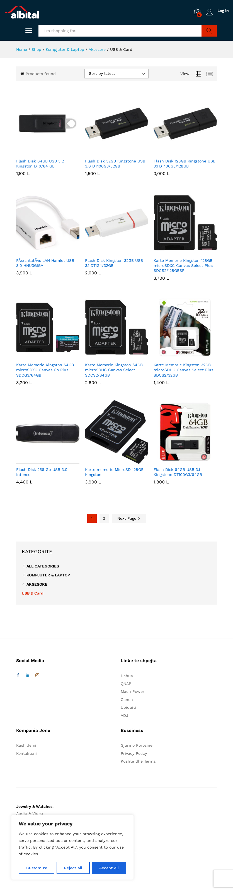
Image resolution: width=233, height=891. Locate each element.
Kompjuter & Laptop (48, 575)
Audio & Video (29, 813)
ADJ (124, 715)
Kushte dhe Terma (138, 761)
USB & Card (32, 593)
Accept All (109, 868)
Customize (36, 868)
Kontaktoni (26, 753)
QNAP (126, 683)
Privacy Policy (134, 753)
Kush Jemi (26, 745)
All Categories (42, 566)
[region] (72, 847)
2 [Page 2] (104, 518)
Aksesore (36, 584)
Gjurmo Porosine (136, 745)
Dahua (127, 676)
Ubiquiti (128, 707)
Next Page (128, 518)
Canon (127, 699)
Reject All (73, 868)
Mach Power (132, 691)
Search (209, 31)
